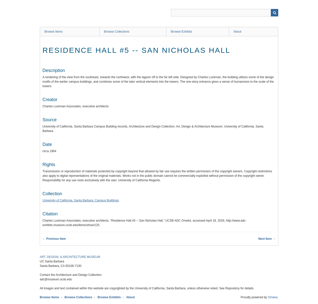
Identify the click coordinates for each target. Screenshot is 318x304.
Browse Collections (116, 31)
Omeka (273, 297)
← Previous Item (54, 239)
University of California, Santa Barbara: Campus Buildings (80, 200)
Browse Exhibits (181, 31)
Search (274, 12)
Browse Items (53, 31)
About (237, 31)
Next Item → (267, 239)
